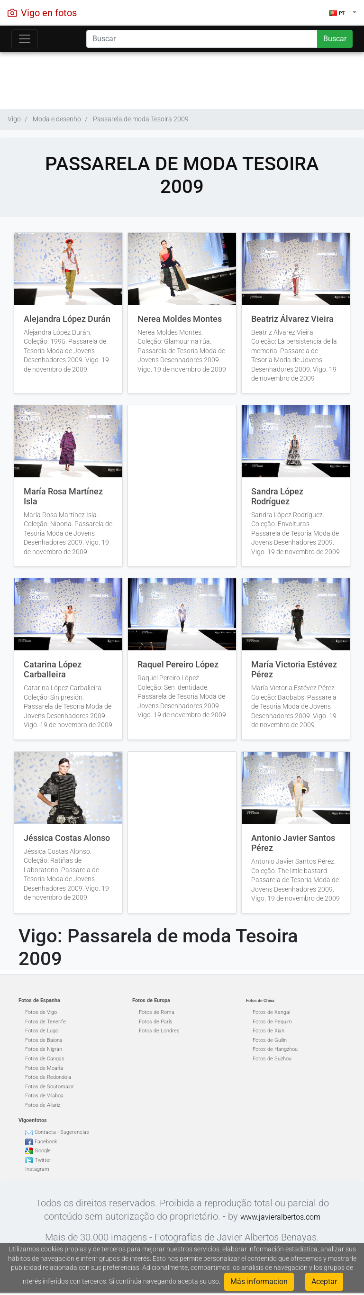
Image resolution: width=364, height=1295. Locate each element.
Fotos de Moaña (44, 1068)
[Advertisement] (182, 78)
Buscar (334, 38)
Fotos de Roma (156, 1012)
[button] (342, 12)
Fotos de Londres (159, 1031)
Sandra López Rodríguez (277, 496)
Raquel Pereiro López (177, 664)
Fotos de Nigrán (43, 1049)
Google (43, 1151)
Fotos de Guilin (270, 1040)
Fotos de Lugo (41, 1031)
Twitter (43, 1160)
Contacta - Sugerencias (62, 1132)
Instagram (37, 1169)
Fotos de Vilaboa (44, 1096)
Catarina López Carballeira (53, 669)
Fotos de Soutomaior (49, 1087)
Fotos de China (260, 1000)
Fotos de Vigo (41, 1012)
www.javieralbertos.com (280, 1217)
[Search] (202, 39)
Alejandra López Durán (67, 319)
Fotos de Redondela (48, 1077)
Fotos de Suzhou (272, 1059)
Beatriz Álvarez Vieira (292, 319)
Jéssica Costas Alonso (67, 838)
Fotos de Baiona (44, 1040)
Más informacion (259, 1281)
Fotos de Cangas (44, 1059)
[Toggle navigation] (24, 38)
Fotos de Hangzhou (275, 1049)
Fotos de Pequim (272, 1022)
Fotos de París (156, 1022)
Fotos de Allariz (42, 1105)
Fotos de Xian (268, 1031)
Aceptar (324, 1281)
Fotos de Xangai (271, 1012)
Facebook (46, 1142)
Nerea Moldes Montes (179, 319)
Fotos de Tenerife (45, 1022)
